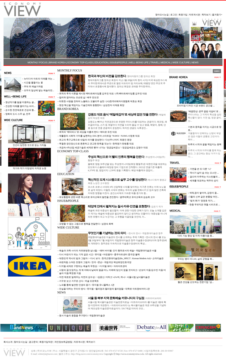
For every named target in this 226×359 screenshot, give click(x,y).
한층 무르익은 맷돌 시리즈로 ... (204, 204)
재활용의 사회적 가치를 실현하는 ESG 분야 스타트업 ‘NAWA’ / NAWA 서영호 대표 (99, 136)
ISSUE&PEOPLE (118, 62)
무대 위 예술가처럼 (33, 86)
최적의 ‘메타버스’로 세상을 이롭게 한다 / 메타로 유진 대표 (88, 132)
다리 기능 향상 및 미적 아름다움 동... (196, 235)
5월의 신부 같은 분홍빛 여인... (204, 196)
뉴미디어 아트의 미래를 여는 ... (39, 78)
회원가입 (182, 14)
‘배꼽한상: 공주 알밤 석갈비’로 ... (204, 111)
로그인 (173, 14)
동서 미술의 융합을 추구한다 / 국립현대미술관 (82, 315)
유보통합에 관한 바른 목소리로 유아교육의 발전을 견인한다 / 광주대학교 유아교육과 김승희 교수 (107, 197)
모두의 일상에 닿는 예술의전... (39, 90)
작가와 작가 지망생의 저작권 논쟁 (29, 168)
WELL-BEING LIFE (138, 62)
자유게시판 (194, 14)
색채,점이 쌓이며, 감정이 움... (203, 193)
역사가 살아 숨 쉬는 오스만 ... (204, 173)
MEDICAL (166, 62)
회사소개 (8, 342)
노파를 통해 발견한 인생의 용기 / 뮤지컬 (86, 285)
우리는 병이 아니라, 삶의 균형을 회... (196, 259)
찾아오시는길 (162, 14)
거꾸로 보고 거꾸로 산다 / (79, 281)
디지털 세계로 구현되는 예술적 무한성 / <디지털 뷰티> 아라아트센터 (93, 266)
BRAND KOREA (57, 62)
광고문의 (33, 342)
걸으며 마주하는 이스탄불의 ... (205, 176)
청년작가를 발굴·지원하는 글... (20, 102)
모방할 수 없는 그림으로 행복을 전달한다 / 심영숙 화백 (86, 224)
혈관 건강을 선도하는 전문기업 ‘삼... (196, 282)
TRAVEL (154, 62)
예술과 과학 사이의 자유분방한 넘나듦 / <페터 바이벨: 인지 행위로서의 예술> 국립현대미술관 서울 (107, 250)
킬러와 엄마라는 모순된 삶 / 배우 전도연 (79, 97)
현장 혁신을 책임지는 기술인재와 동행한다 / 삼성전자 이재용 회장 (91, 105)
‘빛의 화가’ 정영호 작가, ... (202, 200)
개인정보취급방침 (63, 342)
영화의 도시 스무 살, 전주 (17, 114)
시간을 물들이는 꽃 (33, 82)
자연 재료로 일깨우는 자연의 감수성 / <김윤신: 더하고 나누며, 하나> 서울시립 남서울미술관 (104, 277)
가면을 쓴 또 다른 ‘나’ (200, 169)
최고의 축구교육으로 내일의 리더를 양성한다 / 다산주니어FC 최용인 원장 (95, 139)
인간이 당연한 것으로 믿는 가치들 (29, 145)
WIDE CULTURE (181, 62)
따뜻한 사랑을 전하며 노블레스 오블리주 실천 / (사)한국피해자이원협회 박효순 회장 (100, 101)
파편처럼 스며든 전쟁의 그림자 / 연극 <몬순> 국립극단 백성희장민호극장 (95, 262)
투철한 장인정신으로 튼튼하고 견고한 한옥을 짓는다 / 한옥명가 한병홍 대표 (96, 143)
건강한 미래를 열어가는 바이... (20, 106)
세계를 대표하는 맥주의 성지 (204, 180)
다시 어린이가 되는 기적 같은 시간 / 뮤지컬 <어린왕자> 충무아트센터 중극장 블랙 (99, 254)
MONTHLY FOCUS (37, 62)
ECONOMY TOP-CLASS (80, 62)
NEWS (194, 62)
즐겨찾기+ (217, 14)
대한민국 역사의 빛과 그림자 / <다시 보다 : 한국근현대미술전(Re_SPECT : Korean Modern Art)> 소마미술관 (111, 258)
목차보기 (206, 14)
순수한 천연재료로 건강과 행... (20, 110)
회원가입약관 (46, 342)
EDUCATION (101, 62)
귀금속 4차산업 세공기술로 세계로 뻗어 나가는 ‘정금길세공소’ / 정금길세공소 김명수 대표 (103, 147)
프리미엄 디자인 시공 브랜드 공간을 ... (196, 105)
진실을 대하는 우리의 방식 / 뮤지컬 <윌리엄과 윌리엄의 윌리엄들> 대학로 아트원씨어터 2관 (104, 289)
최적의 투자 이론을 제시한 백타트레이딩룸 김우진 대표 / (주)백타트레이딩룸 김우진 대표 (103, 93)
